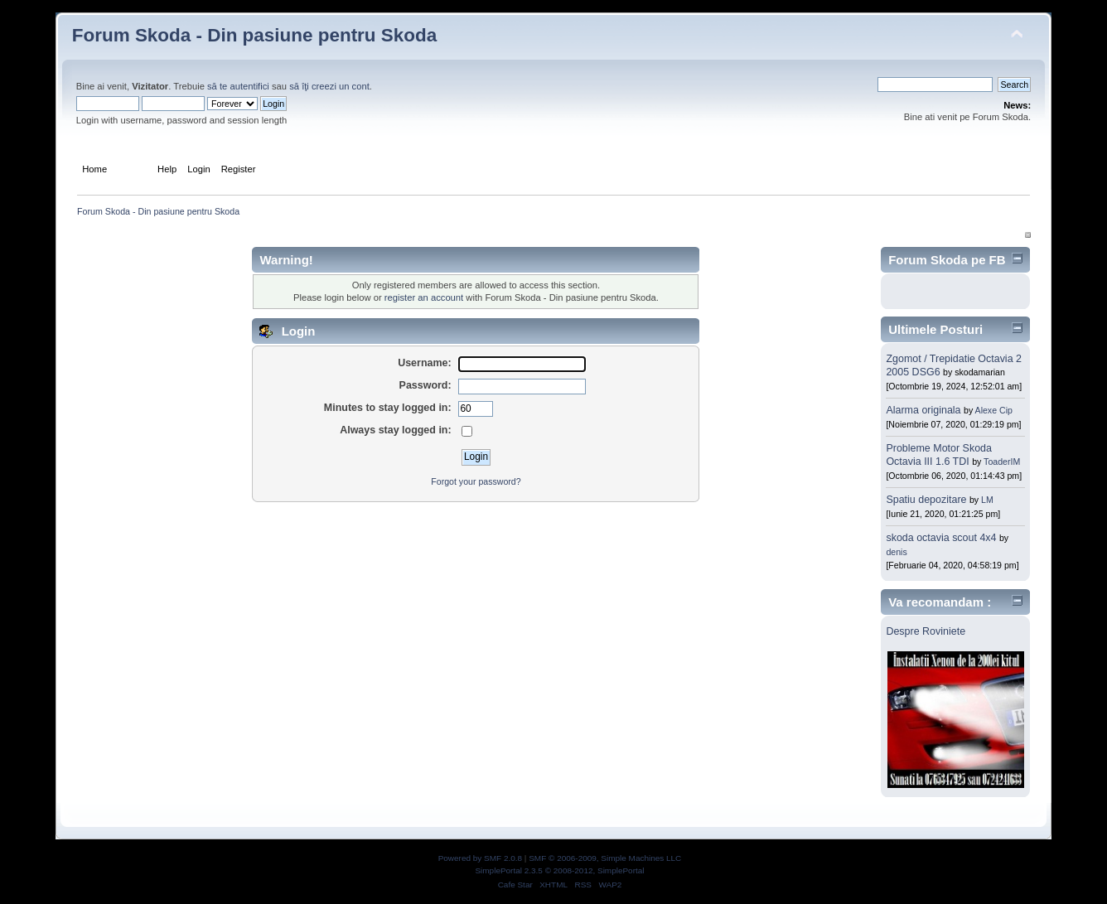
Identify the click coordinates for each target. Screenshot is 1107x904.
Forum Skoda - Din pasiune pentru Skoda (254, 35)
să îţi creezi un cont (329, 86)
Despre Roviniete (925, 631)
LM (987, 500)
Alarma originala (923, 410)
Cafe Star (515, 884)
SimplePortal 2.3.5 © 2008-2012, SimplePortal (559, 870)
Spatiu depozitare (927, 499)
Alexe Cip (994, 410)
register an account (423, 297)
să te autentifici (238, 86)
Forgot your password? (475, 481)
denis (896, 552)
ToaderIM (1002, 462)
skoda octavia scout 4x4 (942, 538)
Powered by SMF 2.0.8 (480, 858)
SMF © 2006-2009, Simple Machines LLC (605, 858)
